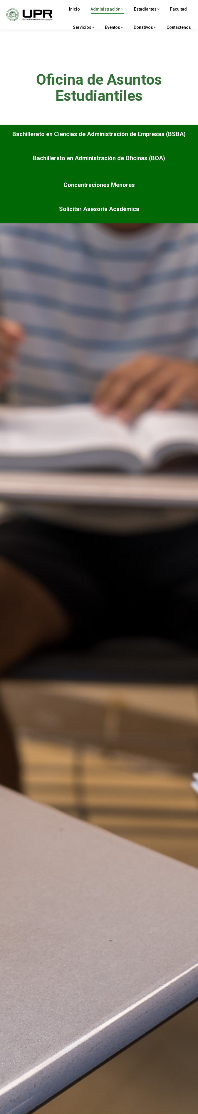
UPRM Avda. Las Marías (43, 6)
